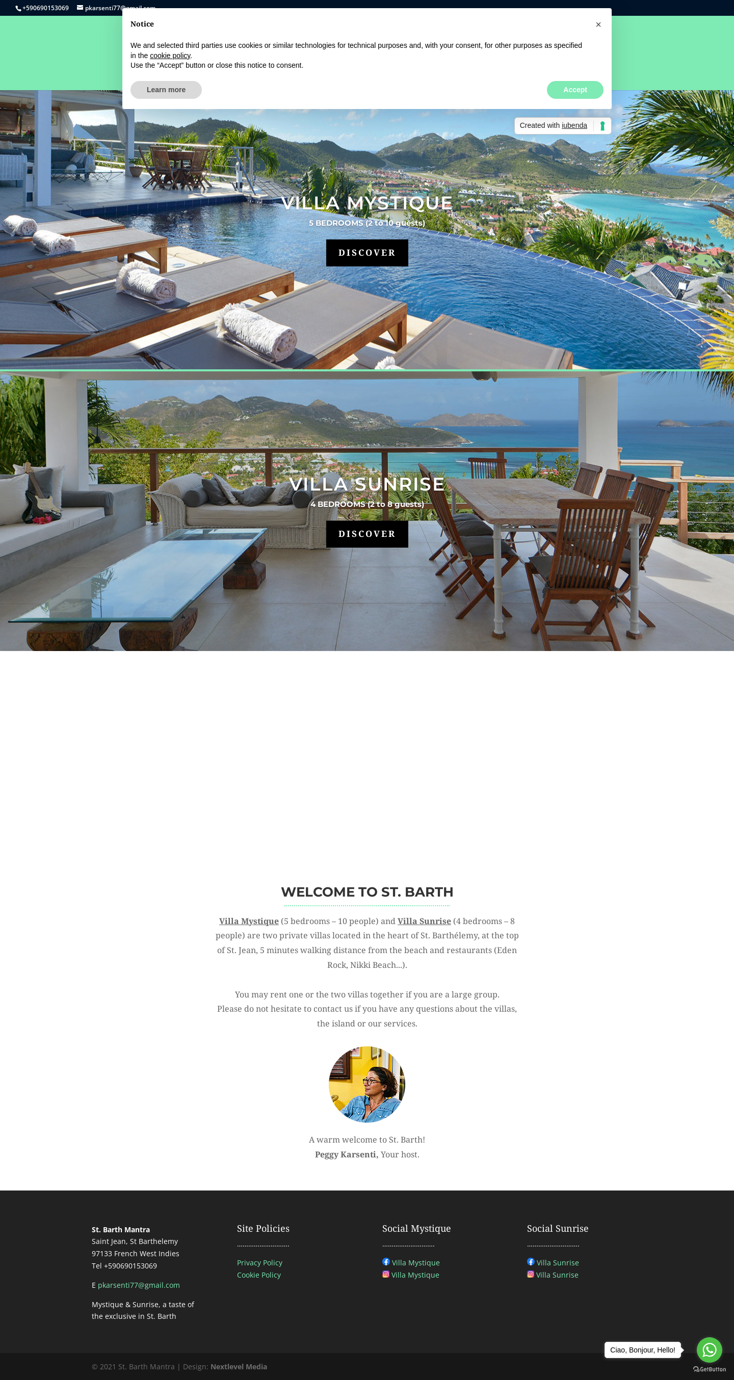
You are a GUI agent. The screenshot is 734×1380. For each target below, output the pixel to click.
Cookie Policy (259, 1275)
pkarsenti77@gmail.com (139, 1285)
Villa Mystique (416, 1262)
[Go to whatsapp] (709, 1350)
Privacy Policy (259, 1262)
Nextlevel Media (239, 1366)
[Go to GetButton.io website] (709, 1369)
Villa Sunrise (558, 1262)
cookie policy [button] (170, 55)
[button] (598, 24)
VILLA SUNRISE (367, 484)
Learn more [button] (166, 90)
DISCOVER (367, 252)
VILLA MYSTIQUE (367, 203)
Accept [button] (575, 90)
